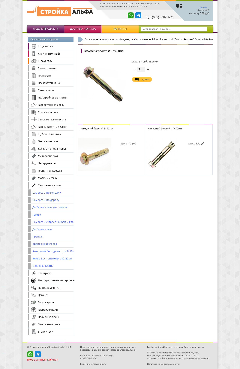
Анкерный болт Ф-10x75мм (165, 128)
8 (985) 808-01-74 (161, 17)
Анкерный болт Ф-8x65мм (97, 128)
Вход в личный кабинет (42, 359)
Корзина (203, 7)
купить (145, 79)
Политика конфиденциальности (163, 363)
